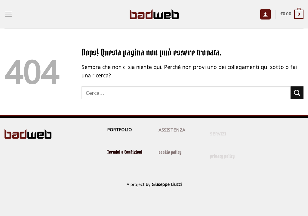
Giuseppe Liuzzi (167, 184)
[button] (9, 14)
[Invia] (297, 92)
